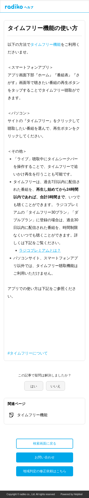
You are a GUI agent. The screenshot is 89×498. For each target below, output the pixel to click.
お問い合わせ (45, 457)
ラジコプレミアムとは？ (40, 250)
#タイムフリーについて (28, 353)
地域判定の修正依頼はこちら (44, 471)
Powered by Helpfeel (71, 494)
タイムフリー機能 (45, 44)
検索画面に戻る (44, 443)
